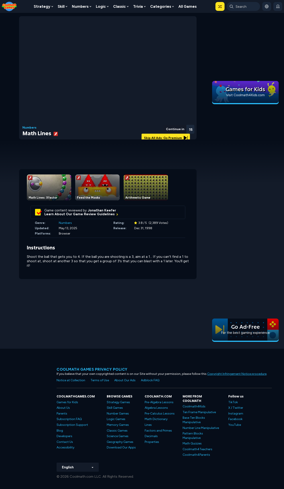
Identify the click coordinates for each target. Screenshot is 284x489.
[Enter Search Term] (243, 6)
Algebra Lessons (156, 408)
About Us (63, 408)
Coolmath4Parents (196, 455)
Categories (160, 6)
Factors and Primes (158, 430)
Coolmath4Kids (194, 406)
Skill (61, 6)
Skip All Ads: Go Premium (166, 138)
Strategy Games (118, 402)
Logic (101, 6)
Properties (152, 442)
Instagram (235, 413)
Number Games (118, 413)
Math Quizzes (192, 443)
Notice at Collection (71, 380)
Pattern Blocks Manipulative (193, 436)
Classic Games (117, 430)
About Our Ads (125, 380)
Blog (60, 430)
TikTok (233, 402)
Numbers (80, 6)
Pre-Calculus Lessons (160, 413)
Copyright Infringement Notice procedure (236, 374)
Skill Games (115, 408)
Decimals (151, 436)
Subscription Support (72, 425)
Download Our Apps (121, 447)
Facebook (235, 419)
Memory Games (118, 425)
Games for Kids (67, 402)
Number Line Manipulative (201, 428)
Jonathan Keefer (102, 210)
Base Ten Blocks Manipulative (194, 420)
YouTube (234, 425)
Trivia (138, 6)
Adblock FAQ (150, 380)
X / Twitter (235, 408)
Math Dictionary (156, 419)
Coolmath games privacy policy (92, 369)
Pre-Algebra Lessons (159, 402)
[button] (220, 6)
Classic (119, 6)
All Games (187, 6)
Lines (148, 425)
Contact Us (65, 442)
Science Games (117, 436)
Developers (64, 436)
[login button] (277, 6)
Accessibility (65, 447)
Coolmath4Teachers (197, 449)
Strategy (42, 6)
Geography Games (120, 442)
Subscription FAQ (69, 419)
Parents (62, 413)
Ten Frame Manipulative (199, 412)
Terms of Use (100, 380)
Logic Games (116, 419)
